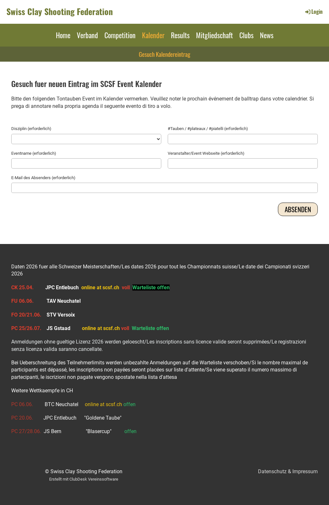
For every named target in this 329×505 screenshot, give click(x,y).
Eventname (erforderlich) (33, 153)
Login (313, 11)
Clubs (246, 35)
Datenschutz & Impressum (288, 471)
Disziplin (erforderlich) (31, 128)
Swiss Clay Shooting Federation (59, 11)
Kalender (153, 35)
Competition (120, 35)
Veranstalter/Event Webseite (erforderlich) (206, 153)
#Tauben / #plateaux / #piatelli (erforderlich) (208, 128)
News (266, 35)
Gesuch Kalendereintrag (164, 53)
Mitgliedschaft (214, 35)
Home (63, 35)
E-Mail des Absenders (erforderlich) (43, 177)
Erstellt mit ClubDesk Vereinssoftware (83, 479)
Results (180, 35)
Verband (87, 35)
